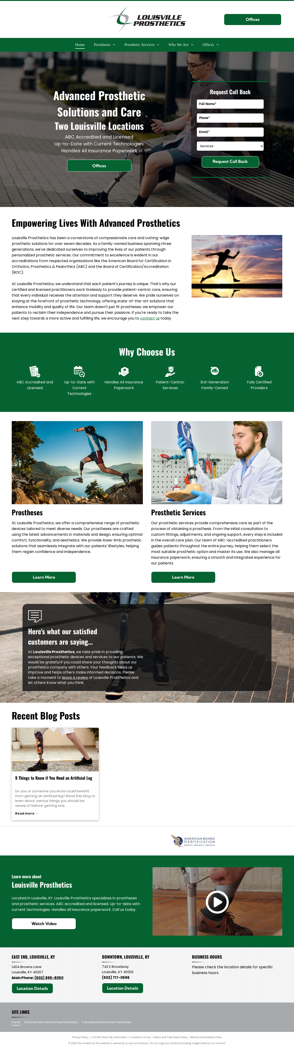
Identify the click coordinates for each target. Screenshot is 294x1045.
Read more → (26, 813)
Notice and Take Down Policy (171, 1039)
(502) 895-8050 (48, 979)
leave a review (75, 677)
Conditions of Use (140, 1039)
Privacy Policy (80, 1039)
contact (147, 318)
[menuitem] (80, 45)
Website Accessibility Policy (206, 1039)
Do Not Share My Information (110, 1039)
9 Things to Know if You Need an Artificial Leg (53, 778)
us (158, 318)
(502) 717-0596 (116, 979)
